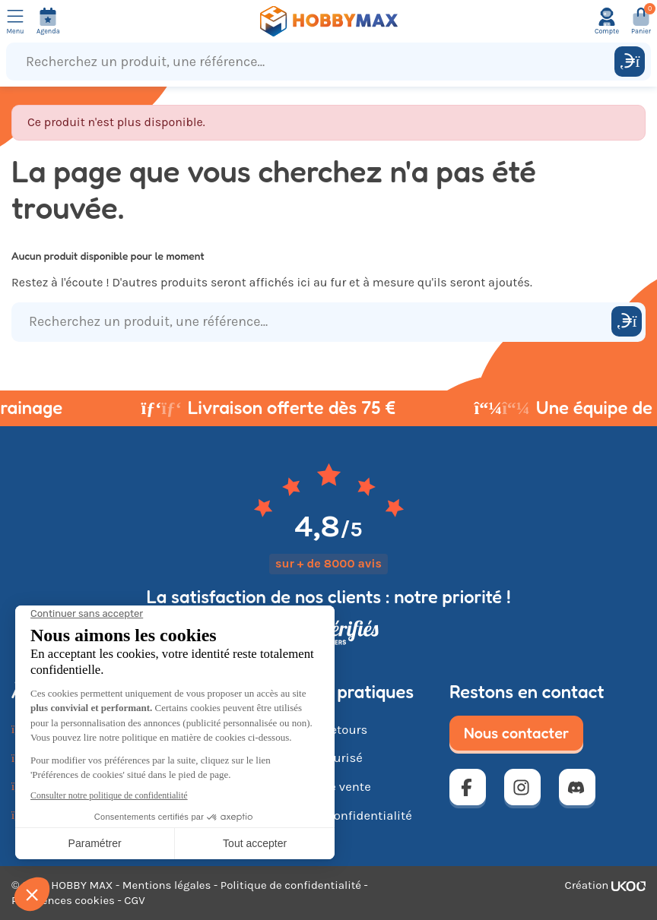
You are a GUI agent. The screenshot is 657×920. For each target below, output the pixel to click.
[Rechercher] (629, 61)
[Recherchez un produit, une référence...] (313, 61)
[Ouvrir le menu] (15, 21)
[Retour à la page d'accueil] (328, 21)
